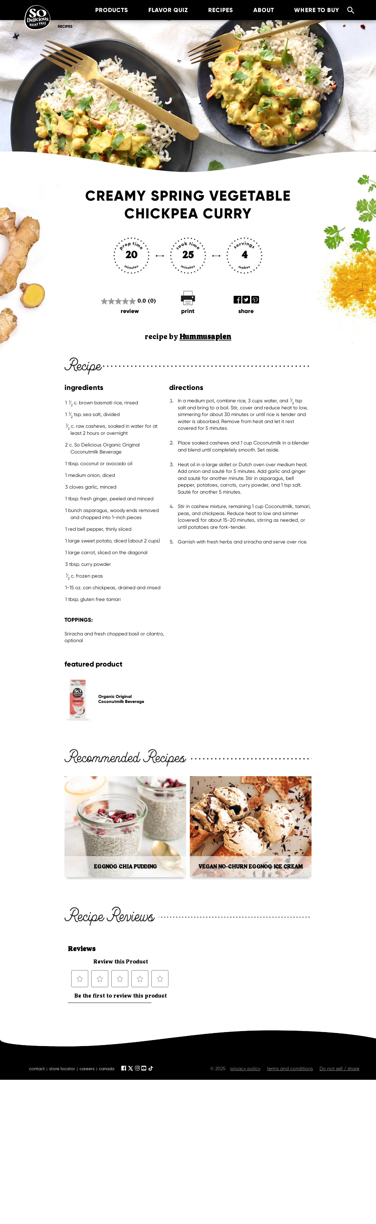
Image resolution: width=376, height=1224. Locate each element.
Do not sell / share (339, 1068)
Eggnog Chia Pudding (125, 867)
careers (87, 1068)
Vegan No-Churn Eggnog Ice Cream (251, 867)
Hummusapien (205, 336)
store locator (62, 1068)
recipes (213, 10)
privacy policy (245, 1068)
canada (106, 1068)
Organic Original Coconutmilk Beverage (121, 699)
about (256, 10)
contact (37, 1068)
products (104, 10)
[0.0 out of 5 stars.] (128, 301)
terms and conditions (290, 1068)
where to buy (309, 10)
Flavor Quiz (160, 10)
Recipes (65, 26)
